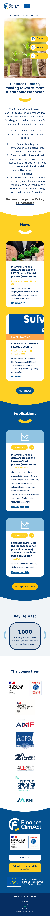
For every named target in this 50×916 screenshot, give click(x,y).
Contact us (25, 857)
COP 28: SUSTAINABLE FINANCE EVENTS (24, 345)
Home (12, 15)
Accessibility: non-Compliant (25, 911)
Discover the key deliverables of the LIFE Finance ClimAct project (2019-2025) (23, 271)
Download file (20, 507)
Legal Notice (25, 901)
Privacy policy (25, 908)
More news (25, 391)
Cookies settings (25, 905)
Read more (18, 303)
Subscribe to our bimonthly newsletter (25, 867)
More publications (25, 587)
